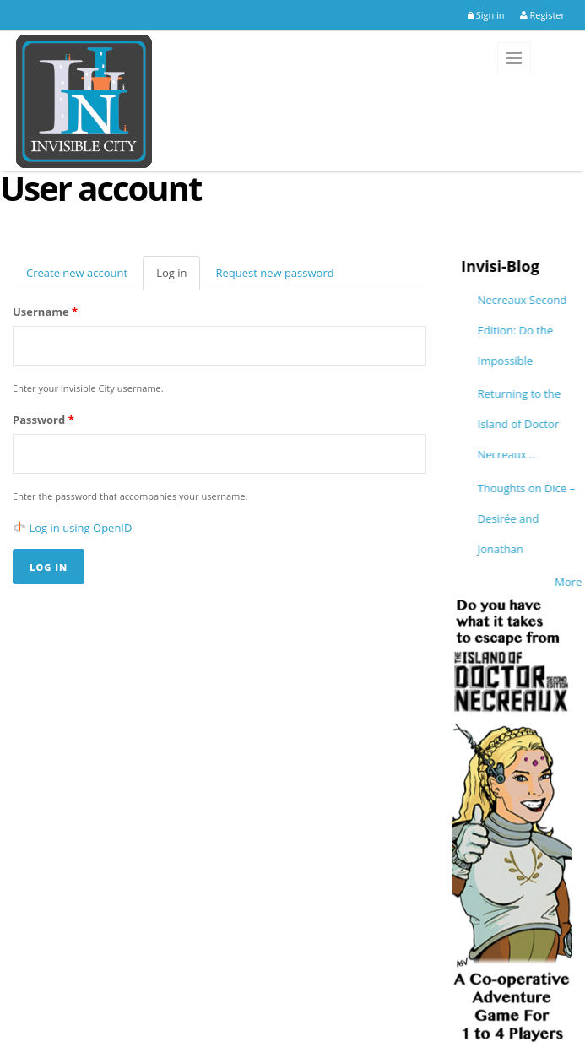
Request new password (274, 272)
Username (45, 311)
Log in (178, 277)
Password (43, 419)
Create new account (76, 272)
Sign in (486, 14)
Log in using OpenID (81, 527)
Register (542, 14)
